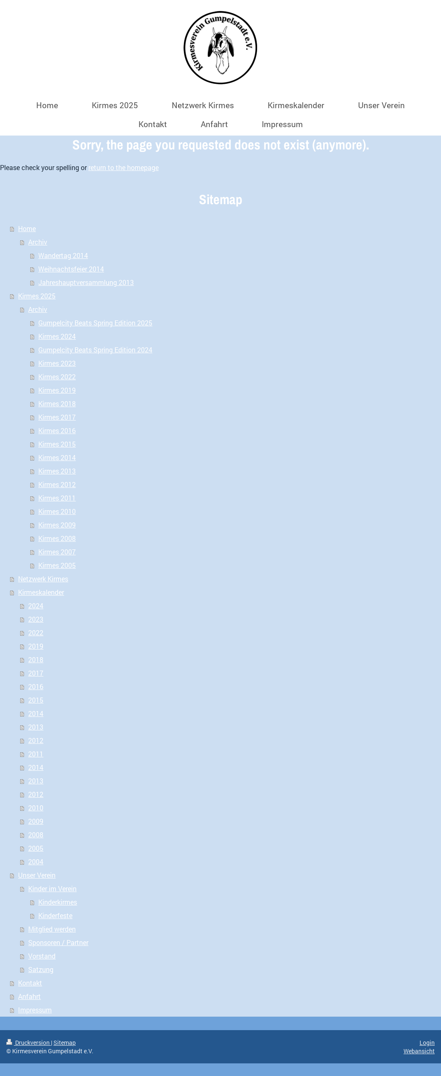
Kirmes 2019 (57, 390)
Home (27, 228)
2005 (35, 848)
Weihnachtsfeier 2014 (71, 268)
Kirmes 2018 (57, 403)
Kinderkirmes (57, 902)
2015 (35, 699)
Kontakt (30, 982)
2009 (35, 821)
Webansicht (419, 1051)
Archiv (37, 241)
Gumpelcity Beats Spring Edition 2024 (95, 349)
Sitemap (64, 1043)
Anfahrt (29, 996)
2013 (35, 726)
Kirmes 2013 (57, 470)
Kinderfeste (55, 915)
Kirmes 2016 (57, 430)
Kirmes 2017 (57, 417)
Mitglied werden (52, 928)
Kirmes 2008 (57, 538)
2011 (35, 753)
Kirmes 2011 (57, 497)
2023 (35, 619)
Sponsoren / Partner (58, 942)
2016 (35, 686)
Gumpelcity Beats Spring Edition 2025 (95, 322)
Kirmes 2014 (57, 457)
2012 (35, 740)
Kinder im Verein (52, 888)
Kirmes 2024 (57, 336)
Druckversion (28, 1043)
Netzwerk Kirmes (43, 578)
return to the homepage (123, 167)
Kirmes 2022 (57, 376)
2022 (35, 632)
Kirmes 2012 (57, 484)
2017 (35, 673)
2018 (35, 659)
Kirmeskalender (41, 592)
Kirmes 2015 (57, 443)
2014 (35, 713)
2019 (35, 646)
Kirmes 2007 (57, 551)
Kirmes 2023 (57, 363)
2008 (35, 834)
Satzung (40, 969)
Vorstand (42, 955)
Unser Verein (37, 875)
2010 (35, 807)
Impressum (35, 1009)
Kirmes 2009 (57, 524)
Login (427, 1043)
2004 (35, 861)
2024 (35, 605)
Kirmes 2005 (57, 565)
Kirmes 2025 (37, 295)
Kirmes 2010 (57, 511)
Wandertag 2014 (63, 255)
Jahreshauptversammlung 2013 (86, 282)
